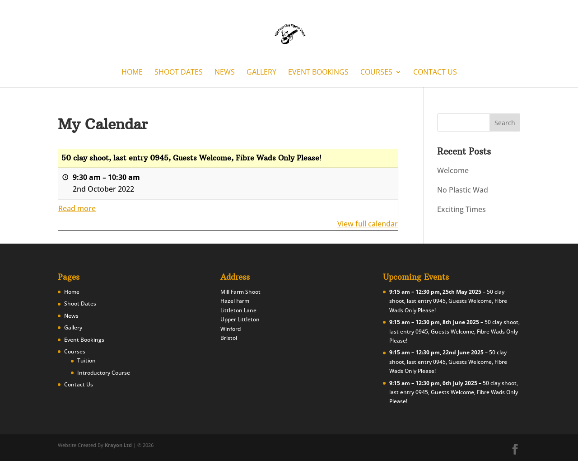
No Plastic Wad (462, 190)
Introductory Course (103, 372)
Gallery (261, 73)
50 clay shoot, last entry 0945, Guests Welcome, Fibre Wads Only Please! (448, 301)
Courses (376, 73)
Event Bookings (318, 73)
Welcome (453, 170)
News (224, 73)
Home (132, 73)
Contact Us (435, 73)
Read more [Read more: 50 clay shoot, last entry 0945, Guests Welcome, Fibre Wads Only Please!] (77, 208)
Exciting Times (461, 209)
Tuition (86, 360)
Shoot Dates (178, 73)
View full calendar (367, 224)
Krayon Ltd (118, 445)
